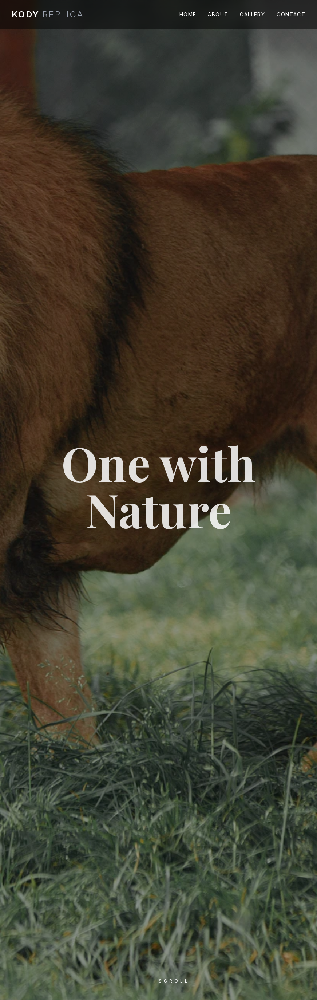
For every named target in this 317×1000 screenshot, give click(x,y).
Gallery (252, 14)
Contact (291, 14)
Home (188, 14)
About (218, 14)
